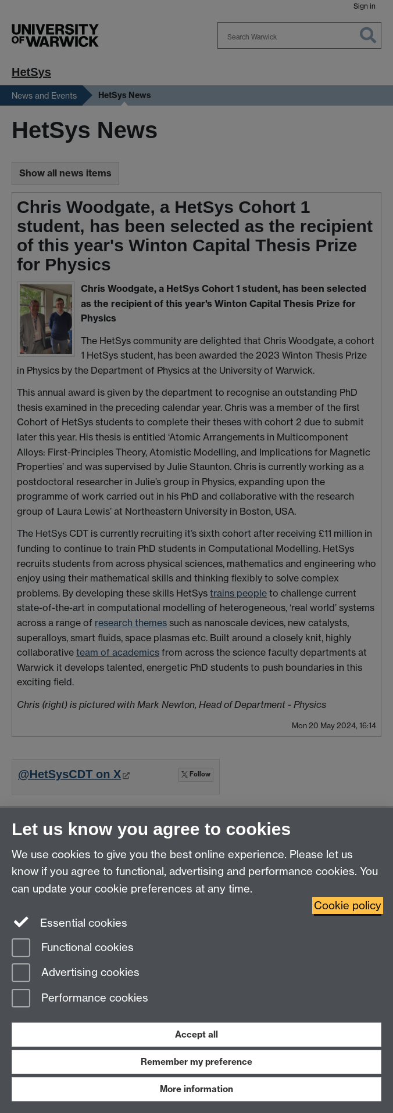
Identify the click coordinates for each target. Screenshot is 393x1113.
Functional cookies (73, 948)
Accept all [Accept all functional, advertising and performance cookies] (196, 1034)
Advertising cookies (76, 973)
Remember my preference (196, 1061)
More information (196, 1088)
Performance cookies (80, 999)
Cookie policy (347, 905)
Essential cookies (69, 922)
